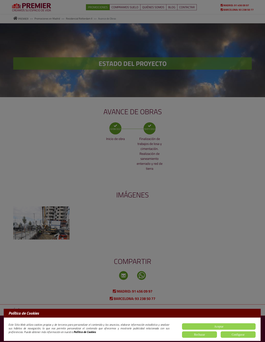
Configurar (238, 334)
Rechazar (199, 334)
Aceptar (219, 326)
